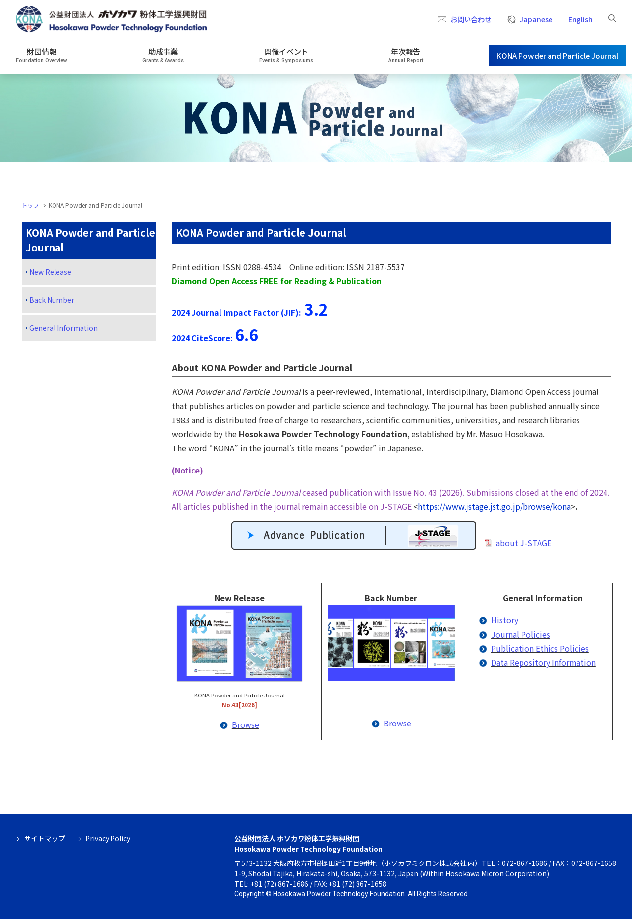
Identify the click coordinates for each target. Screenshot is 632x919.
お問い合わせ (471, 19)
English (580, 19)
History (504, 620)
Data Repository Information (543, 662)
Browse (245, 724)
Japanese (536, 19)
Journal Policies (520, 634)
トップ (30, 205)
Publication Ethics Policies (540, 648)
